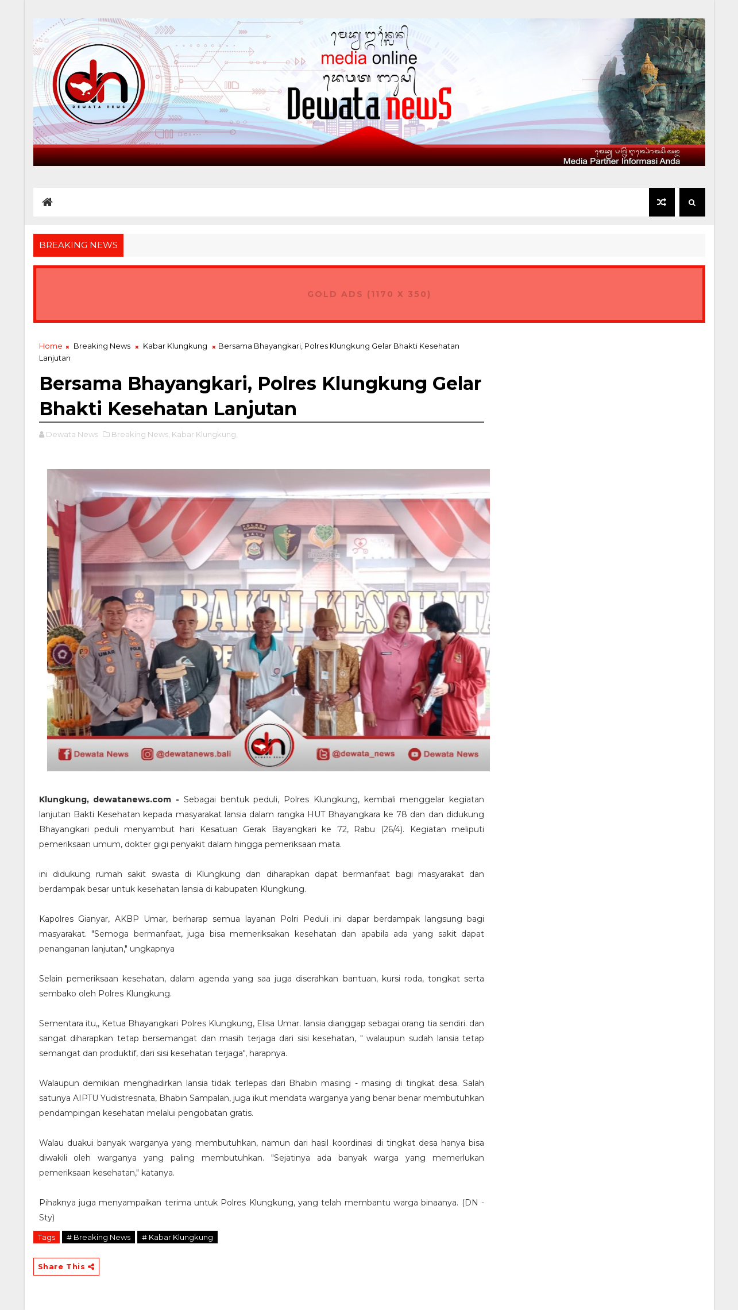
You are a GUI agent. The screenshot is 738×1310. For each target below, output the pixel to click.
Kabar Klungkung (175, 345)
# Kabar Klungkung (177, 1237)
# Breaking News (98, 1237)
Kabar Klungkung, (205, 434)
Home (51, 345)
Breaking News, (140, 434)
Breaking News (102, 345)
